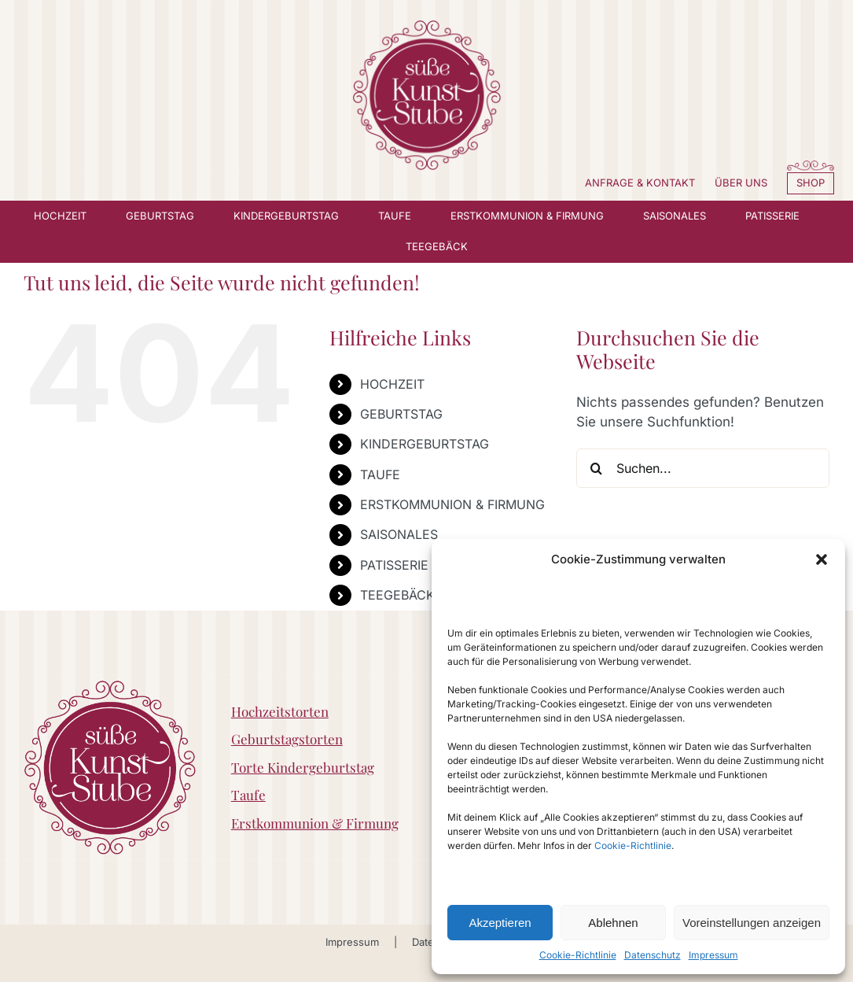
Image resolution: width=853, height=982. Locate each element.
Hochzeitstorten (280, 711)
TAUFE (380, 474)
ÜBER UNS (741, 182)
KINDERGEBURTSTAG (424, 444)
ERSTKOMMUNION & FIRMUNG (452, 504)
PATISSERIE (394, 565)
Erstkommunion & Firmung (315, 823)
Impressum (713, 955)
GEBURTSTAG (401, 414)
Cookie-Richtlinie (632, 845)
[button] (821, 559)
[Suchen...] (702, 468)
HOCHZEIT (392, 384)
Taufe (248, 794)
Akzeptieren (500, 922)
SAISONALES (399, 534)
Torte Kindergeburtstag (302, 767)
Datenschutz (652, 955)
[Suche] (596, 468)
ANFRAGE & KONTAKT (640, 182)
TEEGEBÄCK (397, 595)
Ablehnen (613, 922)
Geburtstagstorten (287, 739)
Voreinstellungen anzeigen (751, 922)
